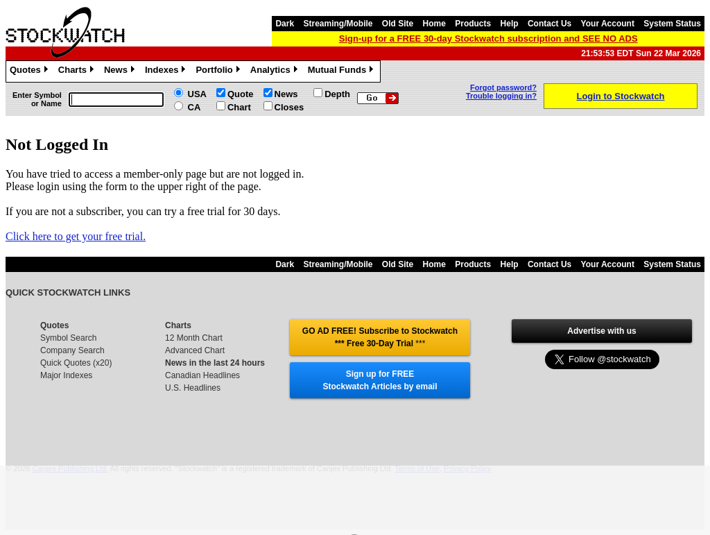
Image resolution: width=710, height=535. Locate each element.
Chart (239, 107)
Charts (77, 71)
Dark (284, 23)
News (121, 71)
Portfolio (219, 71)
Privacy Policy (467, 468)
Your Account (607, 23)
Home (434, 23)
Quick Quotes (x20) (76, 363)
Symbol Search (68, 338)
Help (510, 23)
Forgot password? (503, 87)
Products (473, 23)
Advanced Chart (195, 350)
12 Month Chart (194, 338)
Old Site (397, 23)
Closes (289, 107)
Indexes (167, 71)
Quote (240, 94)
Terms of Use (417, 468)
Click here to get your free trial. (76, 236)
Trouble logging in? (501, 96)
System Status (672, 23)
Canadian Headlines (202, 375)
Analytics (275, 71)
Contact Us (549, 23)
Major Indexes (66, 375)
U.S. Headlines (192, 388)
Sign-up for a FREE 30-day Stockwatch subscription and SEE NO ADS (488, 38)
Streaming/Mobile (337, 23)
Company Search (72, 350)
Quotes (30, 71)
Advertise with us (601, 331)
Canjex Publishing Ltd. (70, 468)
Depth (337, 94)
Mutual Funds (342, 71)
